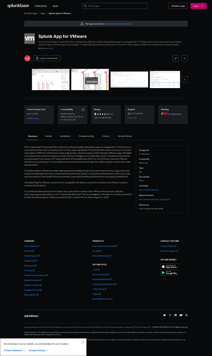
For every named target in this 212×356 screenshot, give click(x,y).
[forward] (185, 79)
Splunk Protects (32, 280)
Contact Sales (168, 246)
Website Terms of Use (64, 327)
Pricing (96, 251)
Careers (29, 251)
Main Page (30, 13)
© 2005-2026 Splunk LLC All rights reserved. (170, 327)
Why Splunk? (31, 294)
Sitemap (27, 327)
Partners (29, 270)
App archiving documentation (117, 23)
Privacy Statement (13, 350)
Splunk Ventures (33, 285)
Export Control (104, 327)
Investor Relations (101, 279)
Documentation (100, 274)
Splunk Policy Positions (36, 275)
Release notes (33, 118)
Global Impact (31, 255)
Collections (41, 5)
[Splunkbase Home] (18, 6)
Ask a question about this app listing (154, 199)
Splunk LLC (49, 48)
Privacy (49, 327)
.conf (95, 269)
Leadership (30, 260)
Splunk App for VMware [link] (60, 13)
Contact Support (169, 251)
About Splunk (31, 246)
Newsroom (30, 265)
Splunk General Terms (149, 190)
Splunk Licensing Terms (85, 327)
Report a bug (38, 327)
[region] (43, 347)
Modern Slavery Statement (123, 327)
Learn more (132, 118)
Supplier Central (33, 290)
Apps (55, 5)
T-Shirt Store (99, 289)
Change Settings (37, 350)
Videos (96, 294)
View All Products (101, 255)
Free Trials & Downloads (104, 246)
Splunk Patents (144, 327)
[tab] (32, 136)
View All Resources (102, 298)
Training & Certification (104, 284)
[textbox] (117, 5)
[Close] (82, 342)
